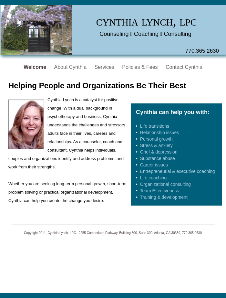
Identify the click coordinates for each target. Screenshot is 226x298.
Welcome (35, 67)
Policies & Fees (140, 67)
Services (105, 67)
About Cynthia (71, 67)
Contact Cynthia (184, 67)
